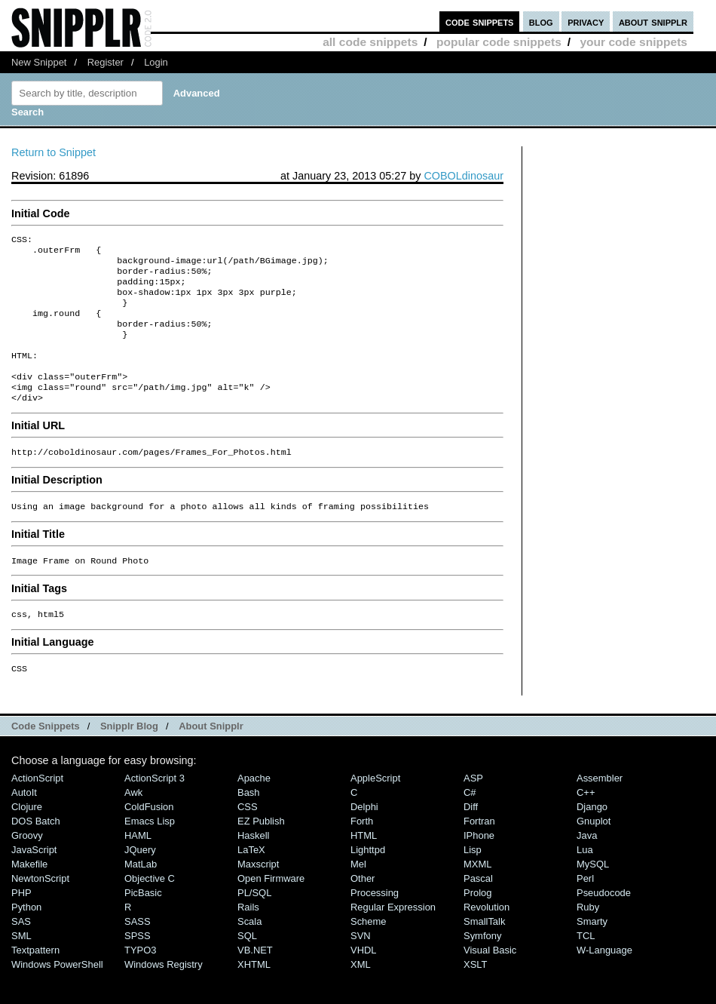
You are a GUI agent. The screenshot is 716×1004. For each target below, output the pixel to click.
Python (26, 938)
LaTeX (251, 881)
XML (360, 996)
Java (587, 867)
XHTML (254, 996)
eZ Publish (261, 852)
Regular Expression (393, 938)
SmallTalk (484, 953)
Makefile (29, 895)
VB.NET (255, 981)
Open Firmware (270, 910)
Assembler (600, 809)
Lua (585, 881)
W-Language (604, 981)
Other (362, 910)
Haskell (253, 867)
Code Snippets (45, 757)
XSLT (475, 996)
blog (541, 21)
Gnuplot (593, 852)
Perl (585, 910)
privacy (586, 21)
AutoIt (24, 824)
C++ (586, 824)
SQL (247, 967)
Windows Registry (163, 996)
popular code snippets (498, 41)
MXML (477, 895)
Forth (361, 852)
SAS (21, 953)
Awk (133, 824)
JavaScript (34, 881)
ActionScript (37, 809)
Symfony (482, 967)
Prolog (477, 924)
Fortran (479, 852)
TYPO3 (140, 981)
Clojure (26, 838)
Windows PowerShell (57, 996)
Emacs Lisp (149, 852)
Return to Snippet (53, 152)
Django (592, 838)
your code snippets (633, 41)
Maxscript (258, 895)
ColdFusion (149, 838)
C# (470, 824)
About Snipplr (211, 757)
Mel (358, 895)
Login (156, 62)
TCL (586, 967)
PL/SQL (254, 924)
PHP (21, 924)
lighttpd (367, 881)
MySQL (593, 895)
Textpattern (35, 981)
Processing (374, 924)
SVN (360, 967)
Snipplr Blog (129, 757)
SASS (137, 953)
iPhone (479, 867)
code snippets (479, 21)
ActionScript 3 (154, 809)
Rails (248, 938)
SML (21, 967)
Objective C (149, 910)
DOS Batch (35, 852)
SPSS (137, 967)
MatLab (140, 895)
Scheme (368, 953)
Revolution (486, 938)
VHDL (363, 981)
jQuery (140, 881)
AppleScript (375, 809)
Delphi (364, 838)
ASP (473, 809)
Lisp (473, 881)
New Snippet (38, 62)
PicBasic (143, 924)
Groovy (27, 867)
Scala (249, 953)
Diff (471, 838)
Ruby (588, 938)
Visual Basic (490, 981)
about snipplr (653, 21)
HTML (363, 867)
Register (105, 62)
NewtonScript (40, 910)
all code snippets (370, 41)
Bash (248, 824)
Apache (254, 809)
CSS (247, 838)
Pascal (478, 910)
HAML (137, 867)
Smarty (592, 953)
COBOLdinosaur (463, 176)
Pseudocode (604, 924)
